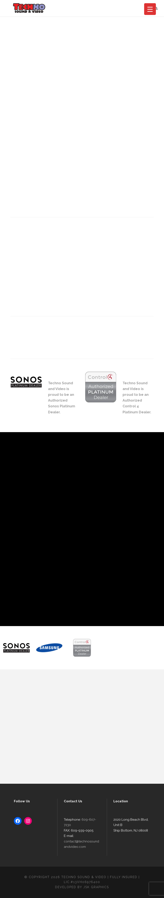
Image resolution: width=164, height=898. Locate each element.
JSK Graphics (96, 887)
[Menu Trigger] (150, 9)
